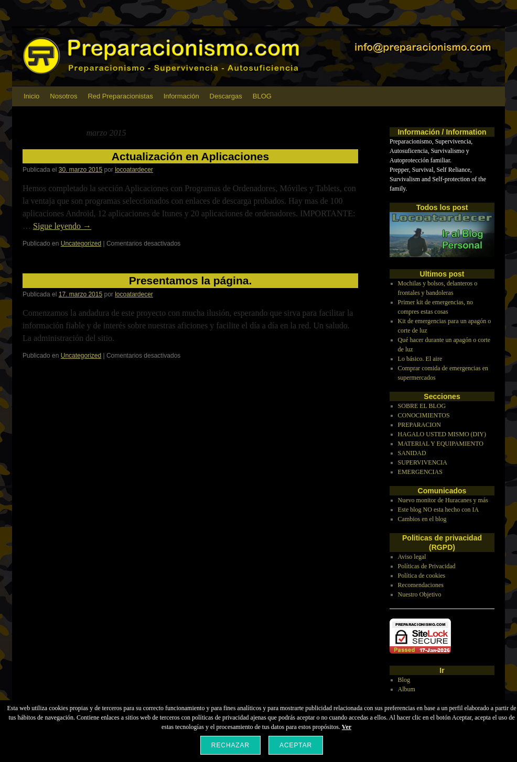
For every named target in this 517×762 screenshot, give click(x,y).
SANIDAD (412, 453)
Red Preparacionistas (120, 96)
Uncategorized (81, 243)
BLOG (262, 96)
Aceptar (295, 745)
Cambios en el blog (422, 519)
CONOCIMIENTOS (424, 415)
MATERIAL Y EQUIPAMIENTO (440, 443)
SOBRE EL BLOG (422, 406)
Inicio (31, 96)
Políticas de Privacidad (427, 566)
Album (406, 689)
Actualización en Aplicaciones (190, 156)
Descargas (226, 96)
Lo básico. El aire (420, 358)
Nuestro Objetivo (419, 594)
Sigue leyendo (62, 226)
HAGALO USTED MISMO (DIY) (442, 434)
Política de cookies (422, 575)
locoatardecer (134, 169)
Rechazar (230, 745)
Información (181, 96)
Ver (346, 727)
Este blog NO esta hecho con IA (438, 509)
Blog (404, 679)
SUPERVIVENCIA (422, 462)
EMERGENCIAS (420, 472)
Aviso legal (412, 556)
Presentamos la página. (190, 280)
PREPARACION (419, 424)
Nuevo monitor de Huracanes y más (443, 500)
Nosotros (63, 96)
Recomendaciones (421, 585)
